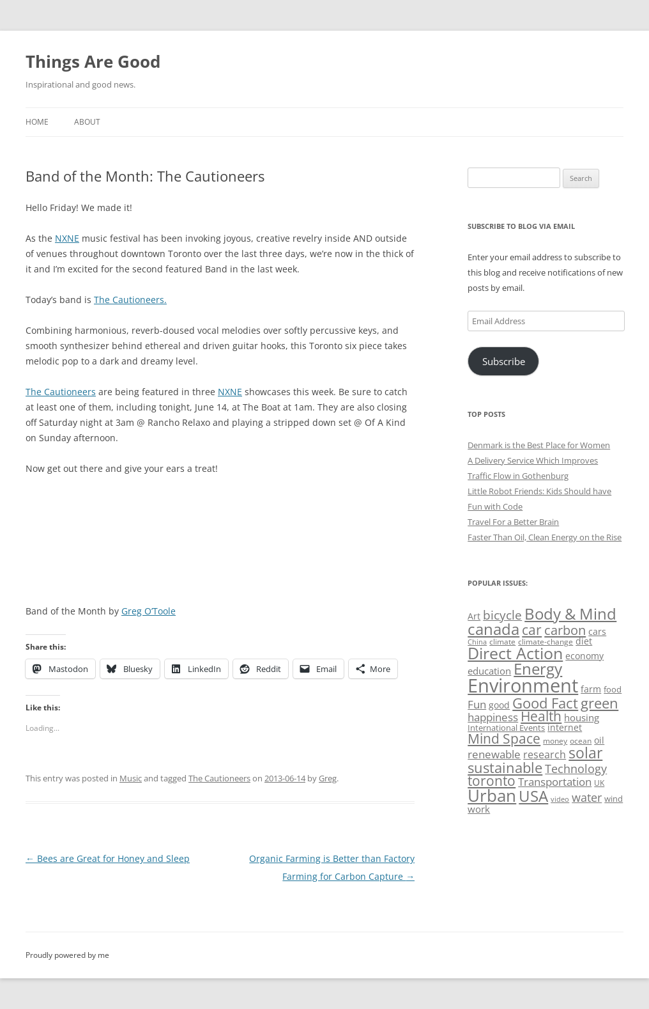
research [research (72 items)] (544, 754)
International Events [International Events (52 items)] (506, 727)
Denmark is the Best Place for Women (539, 445)
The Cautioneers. (130, 299)
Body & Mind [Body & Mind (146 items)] (570, 613)
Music (130, 778)
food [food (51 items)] (613, 689)
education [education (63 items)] (489, 670)
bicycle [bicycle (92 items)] (502, 615)
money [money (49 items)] (555, 740)
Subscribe (503, 361)
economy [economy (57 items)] (584, 656)
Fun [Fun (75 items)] (477, 704)
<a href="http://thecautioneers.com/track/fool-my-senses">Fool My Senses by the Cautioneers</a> (169, 530)
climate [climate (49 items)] (502, 641)
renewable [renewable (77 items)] (494, 754)
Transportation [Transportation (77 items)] (555, 781)
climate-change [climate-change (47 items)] (545, 641)
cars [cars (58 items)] (597, 631)
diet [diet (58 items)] (584, 641)
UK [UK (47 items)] (599, 783)
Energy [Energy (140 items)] (538, 669)
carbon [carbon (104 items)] (565, 630)
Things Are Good (93, 61)
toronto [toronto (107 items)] (491, 781)
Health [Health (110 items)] (541, 716)
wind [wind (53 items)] (613, 798)
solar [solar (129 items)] (585, 753)
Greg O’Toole (148, 611)
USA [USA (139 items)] (533, 796)
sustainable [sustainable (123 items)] (505, 767)
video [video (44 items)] (560, 799)
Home (37, 121)
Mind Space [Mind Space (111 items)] (504, 738)
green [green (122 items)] (599, 702)
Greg (328, 778)
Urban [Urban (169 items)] (492, 795)
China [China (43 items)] (477, 641)
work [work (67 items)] (479, 809)
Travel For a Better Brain (513, 522)
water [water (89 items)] (587, 797)
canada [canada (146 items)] (493, 628)
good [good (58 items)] (499, 705)
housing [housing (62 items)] (581, 717)
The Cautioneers (61, 392)
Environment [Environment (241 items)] (523, 685)
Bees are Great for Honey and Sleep (108, 858)
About (87, 121)
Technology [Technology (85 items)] (576, 768)
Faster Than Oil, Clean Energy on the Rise (545, 537)
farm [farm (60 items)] (591, 689)
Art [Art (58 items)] (474, 616)
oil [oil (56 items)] (599, 740)
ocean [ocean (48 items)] (581, 740)
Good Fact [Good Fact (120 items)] (545, 703)
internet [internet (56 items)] (564, 727)
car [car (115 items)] (532, 629)
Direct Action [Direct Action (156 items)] (515, 653)
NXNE (67, 238)
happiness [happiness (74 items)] (493, 717)
